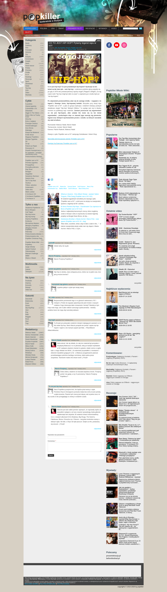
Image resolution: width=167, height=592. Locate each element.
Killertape (29, 130)
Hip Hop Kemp (30, 217)
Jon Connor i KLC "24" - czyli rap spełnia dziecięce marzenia (129, 398)
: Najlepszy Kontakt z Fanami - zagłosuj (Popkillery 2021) (122, 357)
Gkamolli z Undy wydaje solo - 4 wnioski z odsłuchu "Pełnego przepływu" (130, 453)
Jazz (27, 310)
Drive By (28, 119)
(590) (42, 362)
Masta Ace (63, 186)
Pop (27, 312)
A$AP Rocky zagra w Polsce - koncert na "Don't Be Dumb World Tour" (130, 321)
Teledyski (29, 272)
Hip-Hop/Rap (30, 308)
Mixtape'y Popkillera (32, 226)
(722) (42, 355)
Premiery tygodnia (32, 163)
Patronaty (111, 35)
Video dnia (29, 189)
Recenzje (29, 79)
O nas (102, 35)
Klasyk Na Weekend (32, 132)
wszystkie (137, 283)
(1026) (42, 350)
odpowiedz (97, 250)
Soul (27, 321)
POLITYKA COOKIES (63, 584)
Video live (29, 290)
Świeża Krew (30, 178)
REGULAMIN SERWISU (31, 584)
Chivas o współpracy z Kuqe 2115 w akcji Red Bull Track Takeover (130, 505)
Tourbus (28, 183)
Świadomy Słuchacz (32, 176)
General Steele (72, 186)
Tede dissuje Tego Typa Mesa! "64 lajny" (128, 180)
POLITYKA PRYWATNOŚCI (48, 584)
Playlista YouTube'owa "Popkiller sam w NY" (62, 143)
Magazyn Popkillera (32, 137)
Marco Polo (90, 186)
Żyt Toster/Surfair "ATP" (128, 214)
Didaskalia (29, 111)
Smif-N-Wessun (72, 188)
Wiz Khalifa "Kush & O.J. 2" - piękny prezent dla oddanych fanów (130, 426)
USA (53, 28)
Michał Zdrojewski (31, 357)
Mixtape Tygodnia (31, 139)
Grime (28, 305)
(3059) (42, 337)
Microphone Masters (32, 223)
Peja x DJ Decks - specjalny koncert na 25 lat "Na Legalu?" (129, 335)
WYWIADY (103, 28)
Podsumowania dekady (33, 234)
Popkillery (29, 244)
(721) (42, 357)
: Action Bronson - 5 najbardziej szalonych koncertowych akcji (121, 363)
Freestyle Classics (32, 123)
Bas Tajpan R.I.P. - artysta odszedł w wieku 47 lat (128, 166)
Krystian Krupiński (32, 341)
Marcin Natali (30, 344)
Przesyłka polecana (32, 167)
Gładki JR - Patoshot (127, 269)
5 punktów (29, 104)
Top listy (28, 88)
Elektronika (29, 301)
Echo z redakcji (31, 121)
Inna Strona (29, 128)
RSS (138, 35)
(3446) (42, 335)
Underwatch (30, 187)
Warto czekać (30, 192)
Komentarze (30, 59)
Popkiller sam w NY (32, 160)
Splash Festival (31, 249)
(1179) (42, 348)
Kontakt (120, 35)
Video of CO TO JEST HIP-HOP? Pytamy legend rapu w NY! (74, 162)
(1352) (42, 346)
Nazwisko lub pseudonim (56, 435)
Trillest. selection (31, 185)
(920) (42, 353)
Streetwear (29, 84)
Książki (28, 61)
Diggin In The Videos (32, 113)
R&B (27, 314)
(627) (42, 359)
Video (27, 92)
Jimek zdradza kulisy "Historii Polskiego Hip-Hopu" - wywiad (128, 257)
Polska (28, 68)
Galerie (28, 269)
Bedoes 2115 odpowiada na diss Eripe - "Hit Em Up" (129, 194)
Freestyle (29, 50)
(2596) (42, 339)
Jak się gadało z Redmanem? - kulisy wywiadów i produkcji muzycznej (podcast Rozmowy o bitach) (127, 491)
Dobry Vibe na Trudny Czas (33, 116)
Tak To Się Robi (31, 181)
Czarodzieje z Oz (31, 108)
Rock (27, 319)
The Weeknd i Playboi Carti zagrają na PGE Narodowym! (130, 307)
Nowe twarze (30, 66)
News (27, 63)
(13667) (41, 332)
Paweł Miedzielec (31, 348)
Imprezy (28, 283)
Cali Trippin (29, 212)
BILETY (28, 32)
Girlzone (28, 52)
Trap (27, 323)
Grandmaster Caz (53, 188)
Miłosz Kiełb (30, 346)
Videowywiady (30, 251)
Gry (27, 54)
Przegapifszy (30, 165)
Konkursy (29, 221)
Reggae (28, 317)
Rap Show (29, 169)
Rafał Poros (29, 362)
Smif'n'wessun (81, 186)
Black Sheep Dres (84, 188)
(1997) (42, 341)
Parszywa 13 (30, 148)
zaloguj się (44, 36)
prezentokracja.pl (113, 556)
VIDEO (114, 28)
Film (27, 48)
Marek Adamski (31, 337)
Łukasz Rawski (31, 359)
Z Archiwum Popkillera (33, 196)
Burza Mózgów (30, 210)
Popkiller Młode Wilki (32, 242)
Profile (28, 72)
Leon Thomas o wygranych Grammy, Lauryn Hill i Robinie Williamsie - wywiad (129, 475)
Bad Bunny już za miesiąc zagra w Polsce (129, 293)
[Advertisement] (83, 6)
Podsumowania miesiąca (34, 156)
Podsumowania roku (32, 236)
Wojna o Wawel (31, 258)
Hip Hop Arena (30, 214)
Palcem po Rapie (31, 146)
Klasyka (28, 57)
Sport (27, 81)
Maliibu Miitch (63, 188)
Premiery (29, 70)
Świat (27, 86)
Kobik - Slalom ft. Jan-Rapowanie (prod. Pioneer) (129, 242)
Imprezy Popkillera (32, 219)
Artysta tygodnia (31, 106)
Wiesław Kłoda (30, 355)
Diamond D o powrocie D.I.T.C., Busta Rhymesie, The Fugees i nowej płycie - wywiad (129, 536)
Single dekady (30, 247)
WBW (27, 256)
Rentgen (28, 172)
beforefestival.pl (113, 558)
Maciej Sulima (30, 350)
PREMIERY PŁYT (75, 28)
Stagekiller (29, 174)
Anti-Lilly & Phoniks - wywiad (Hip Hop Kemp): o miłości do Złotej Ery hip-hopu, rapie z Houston (129, 519)
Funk (27, 303)
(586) (42, 364)
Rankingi (28, 77)
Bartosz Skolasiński (32, 335)
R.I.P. (27, 75)
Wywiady (29, 95)
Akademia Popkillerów (33, 208)
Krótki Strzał (30, 135)
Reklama (130, 35)
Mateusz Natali (30, 332)
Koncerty (28, 285)
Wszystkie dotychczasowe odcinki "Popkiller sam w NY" (66, 139)
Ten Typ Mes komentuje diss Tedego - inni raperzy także (130, 139)
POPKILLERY (30, 28)
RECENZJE (90, 28)
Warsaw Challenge (32, 253)
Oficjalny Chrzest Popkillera (31, 228)
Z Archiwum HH (31, 194)
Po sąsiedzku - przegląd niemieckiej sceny (34, 153)
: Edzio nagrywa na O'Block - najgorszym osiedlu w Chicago (119, 376)
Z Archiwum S (30, 198)
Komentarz (52, 441)
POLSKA (43, 28)
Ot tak (28, 144)
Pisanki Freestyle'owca (33, 150)
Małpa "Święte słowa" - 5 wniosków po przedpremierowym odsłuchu (128, 412)
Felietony (29, 45)
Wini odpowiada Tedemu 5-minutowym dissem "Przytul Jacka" (130, 153)
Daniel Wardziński (32, 339)
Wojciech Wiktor (31, 364)
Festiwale (29, 281)
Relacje (28, 287)
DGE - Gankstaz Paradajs (128, 228)
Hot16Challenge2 (31, 126)
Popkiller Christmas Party (34, 238)
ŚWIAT (61, 28)
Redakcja (29, 353)
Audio (27, 267)
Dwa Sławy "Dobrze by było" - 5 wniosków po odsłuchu (130, 439)
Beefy (27, 43)
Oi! (26, 141)
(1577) (42, 344)
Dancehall (29, 299)
